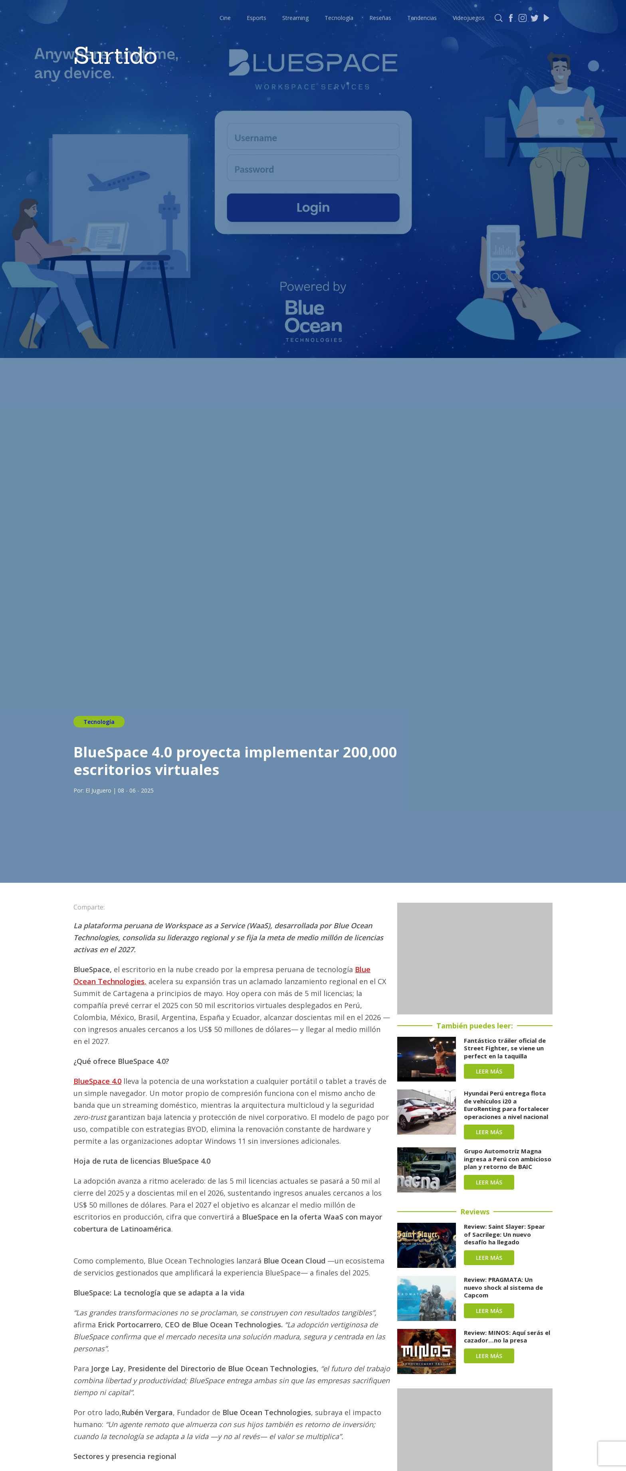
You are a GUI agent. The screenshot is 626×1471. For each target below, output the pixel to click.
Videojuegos (469, 18)
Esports (256, 18)
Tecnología (339, 18)
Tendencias (422, 18)
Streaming (295, 18)
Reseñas (380, 18)
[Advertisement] (475, 958)
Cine (225, 18)
